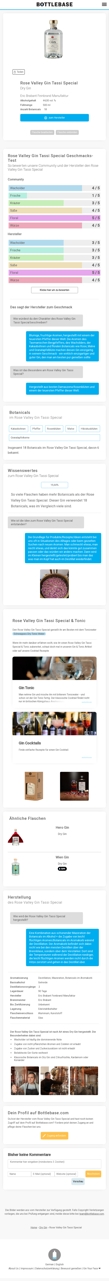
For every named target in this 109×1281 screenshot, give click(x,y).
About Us (14, 1271)
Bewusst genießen (71, 1271)
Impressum (27, 1271)
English (60, 1267)
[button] (54, 117)
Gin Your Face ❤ (92, 1271)
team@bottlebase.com (91, 1216)
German (49, 1267)
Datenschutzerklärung (47, 1271)
